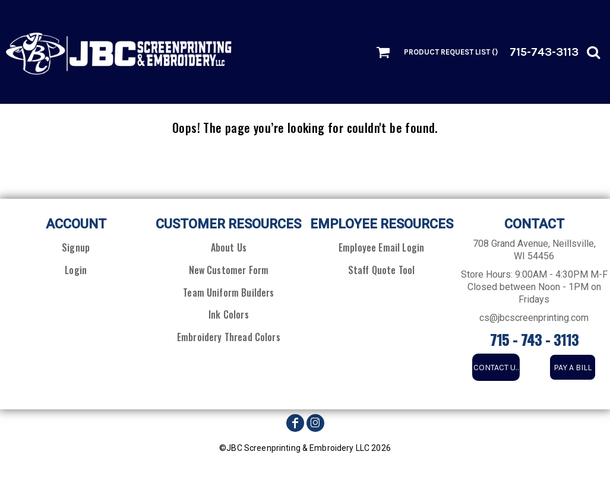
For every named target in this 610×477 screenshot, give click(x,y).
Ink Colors (228, 314)
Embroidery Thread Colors (228, 337)
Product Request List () (451, 51)
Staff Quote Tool (381, 270)
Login (76, 270)
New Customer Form (229, 270)
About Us (228, 247)
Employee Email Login (381, 247)
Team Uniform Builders (228, 292)
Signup (76, 247)
